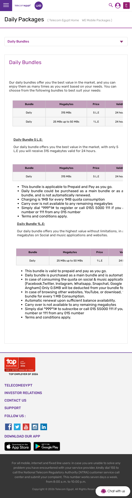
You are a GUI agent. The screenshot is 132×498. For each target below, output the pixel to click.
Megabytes (66, 104)
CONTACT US (15, 400)
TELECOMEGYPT (18, 385)
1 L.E (96, 121)
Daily (29, 112)
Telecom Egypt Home (64, 20)
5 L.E (96, 112)
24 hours (120, 112)
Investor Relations (23, 393)
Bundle (29, 104)
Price (96, 104)
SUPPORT (12, 408)
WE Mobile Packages (96, 20)
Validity (120, 104)
